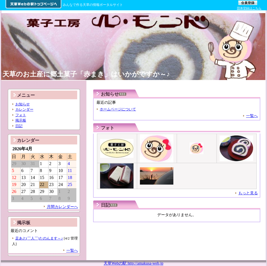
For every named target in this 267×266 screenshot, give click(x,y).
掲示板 (20, 120)
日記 (19, 126)
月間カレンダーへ (62, 206)
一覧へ (252, 115)
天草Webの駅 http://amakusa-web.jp (133, 263)
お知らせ (22, 104)
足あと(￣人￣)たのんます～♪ (39, 238)
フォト (107, 127)
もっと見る (248, 193)
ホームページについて (118, 109)
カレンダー (24, 109)
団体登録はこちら (249, 8)
